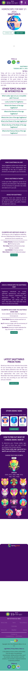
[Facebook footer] (9, 667)
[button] (21, 2)
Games (25, 630)
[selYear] (14, 458)
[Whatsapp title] (14, 62)
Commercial (10, 636)
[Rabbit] (5, 493)
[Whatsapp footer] (14, 667)
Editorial (19, 636)
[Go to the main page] (10, 2)
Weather (14, 630)
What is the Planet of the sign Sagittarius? (14, 121)
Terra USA (4, 630)
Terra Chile (4, 622)
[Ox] (14, 483)
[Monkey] (14, 503)
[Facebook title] (9, 62)
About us (21, 649)
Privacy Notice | (15, 649)
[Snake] (14, 493)
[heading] (14, 255)
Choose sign (14, 429)
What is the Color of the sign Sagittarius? (14, 117)
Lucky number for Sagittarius (14, 102)
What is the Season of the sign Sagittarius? (14, 106)
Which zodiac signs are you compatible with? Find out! (14, 97)
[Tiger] (23, 483)
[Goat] (5, 503)
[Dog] (9, 513)
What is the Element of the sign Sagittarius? (14, 112)
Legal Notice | (7, 649)
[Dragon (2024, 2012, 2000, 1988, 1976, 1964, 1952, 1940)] (14, 469)
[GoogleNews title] (18, 62)
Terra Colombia (14, 624)
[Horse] (23, 493)
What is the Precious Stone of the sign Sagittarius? (14, 132)
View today (20, 33)
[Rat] (5, 483)
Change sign (8, 33)
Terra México (23, 622)
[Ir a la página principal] (2, 549)
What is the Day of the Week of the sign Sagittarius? (14, 126)
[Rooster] (23, 503)
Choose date (14, 383)
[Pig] (18, 513)
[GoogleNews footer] (18, 667)
